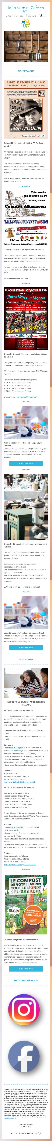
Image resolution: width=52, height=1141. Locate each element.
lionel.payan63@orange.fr (27, 397)
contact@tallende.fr (9, 1119)
